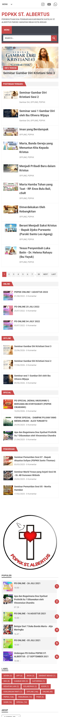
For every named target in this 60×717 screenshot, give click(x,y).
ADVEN (8, 676)
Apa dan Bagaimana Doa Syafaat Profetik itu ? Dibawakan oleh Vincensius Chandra (31, 599)
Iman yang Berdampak (33, 129)
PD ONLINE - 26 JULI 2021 (27, 583)
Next (45, 274)
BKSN (30, 676)
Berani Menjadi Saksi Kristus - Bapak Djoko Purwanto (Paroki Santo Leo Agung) (38, 230)
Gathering (38, 681)
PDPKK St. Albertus (25, 14)
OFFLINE (34, 102)
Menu (6, 30)
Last (54, 274)
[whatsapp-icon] (55, 4)
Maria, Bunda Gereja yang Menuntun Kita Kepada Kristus (36, 148)
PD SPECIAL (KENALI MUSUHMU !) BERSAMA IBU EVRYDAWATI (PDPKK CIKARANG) (32, 403)
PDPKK (42, 102)
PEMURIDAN (8, 449)
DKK (7, 681)
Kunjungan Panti (13, 692)
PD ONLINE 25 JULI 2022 (26, 306)
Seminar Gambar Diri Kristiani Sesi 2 (32, 361)
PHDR (40, 697)
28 (39, 274)
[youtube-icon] (49, 4)
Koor (45, 686)
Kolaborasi (30, 686)
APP (19, 676)
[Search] (27, 38)
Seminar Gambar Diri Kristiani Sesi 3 (29, 73)
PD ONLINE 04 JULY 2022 (27, 321)
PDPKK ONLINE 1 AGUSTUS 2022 (31, 292)
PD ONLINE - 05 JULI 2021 (27, 640)
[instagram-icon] (43, 4)
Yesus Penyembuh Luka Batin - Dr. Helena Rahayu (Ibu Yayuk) (35, 252)
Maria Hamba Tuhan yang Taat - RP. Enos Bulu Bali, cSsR (35, 189)
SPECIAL (7, 392)
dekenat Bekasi (47, 676)
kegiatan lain (11, 686)
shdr (8, 702)
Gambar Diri (24, 102)
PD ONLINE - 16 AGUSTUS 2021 (30, 613)
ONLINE (6, 284)
